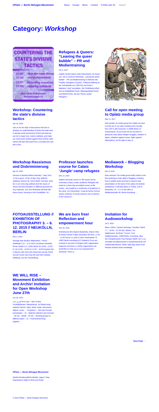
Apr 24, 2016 (18, 171)
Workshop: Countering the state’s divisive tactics (32, 114)
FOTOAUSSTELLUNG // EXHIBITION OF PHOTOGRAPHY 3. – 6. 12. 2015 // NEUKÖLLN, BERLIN (33, 223)
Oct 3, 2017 (63, 70)
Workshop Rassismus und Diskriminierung (32, 164)
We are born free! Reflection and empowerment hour (76, 218)
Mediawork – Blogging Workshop (124, 164)
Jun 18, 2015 (18, 298)
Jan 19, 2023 (18, 124)
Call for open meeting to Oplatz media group (124, 112)
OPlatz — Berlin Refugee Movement (33, 4)
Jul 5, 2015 (109, 223)
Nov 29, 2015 (64, 228)
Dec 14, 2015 (64, 176)
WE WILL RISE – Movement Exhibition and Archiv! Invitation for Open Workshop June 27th (31, 284)
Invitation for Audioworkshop (119, 216)
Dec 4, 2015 (17, 237)
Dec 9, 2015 (110, 171)
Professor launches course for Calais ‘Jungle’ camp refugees (79, 166)
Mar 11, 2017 (110, 119)
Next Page (139, 341)
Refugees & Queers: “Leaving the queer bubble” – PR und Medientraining (76, 58)
